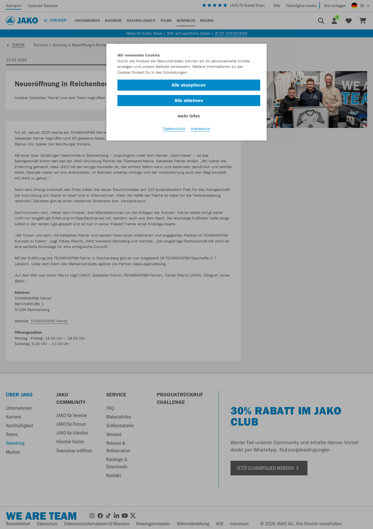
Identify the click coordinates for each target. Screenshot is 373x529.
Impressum (200, 128)
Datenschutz (174, 128)
